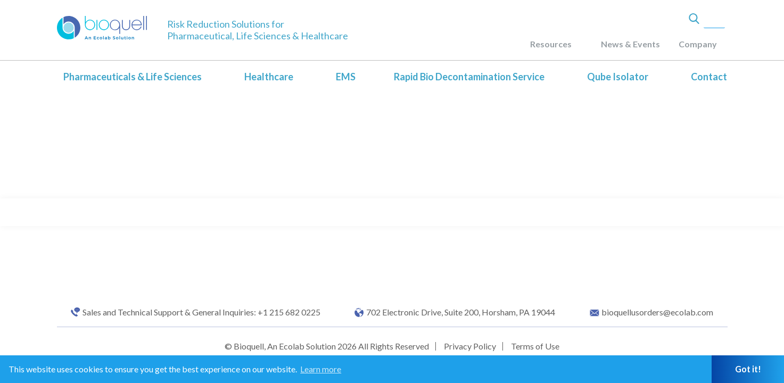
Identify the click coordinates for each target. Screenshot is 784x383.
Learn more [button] (320, 369)
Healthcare (268, 76)
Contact (709, 76)
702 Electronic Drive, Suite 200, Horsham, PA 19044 (460, 312)
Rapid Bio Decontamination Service (469, 76)
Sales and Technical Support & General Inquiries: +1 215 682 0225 (201, 312)
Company (698, 44)
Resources (551, 44)
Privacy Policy (470, 346)
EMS (346, 76)
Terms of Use (535, 346)
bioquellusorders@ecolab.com (657, 312)
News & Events (630, 44)
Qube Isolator (617, 76)
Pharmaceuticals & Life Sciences (132, 76)
